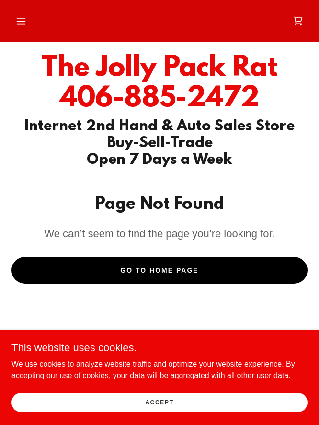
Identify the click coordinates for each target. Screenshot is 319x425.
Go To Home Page (159, 270)
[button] (21, 21)
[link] (298, 21)
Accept (159, 402)
